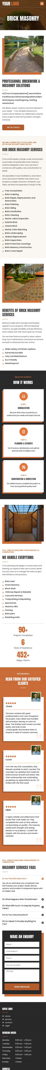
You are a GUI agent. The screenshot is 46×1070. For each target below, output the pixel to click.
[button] (42, 3)
